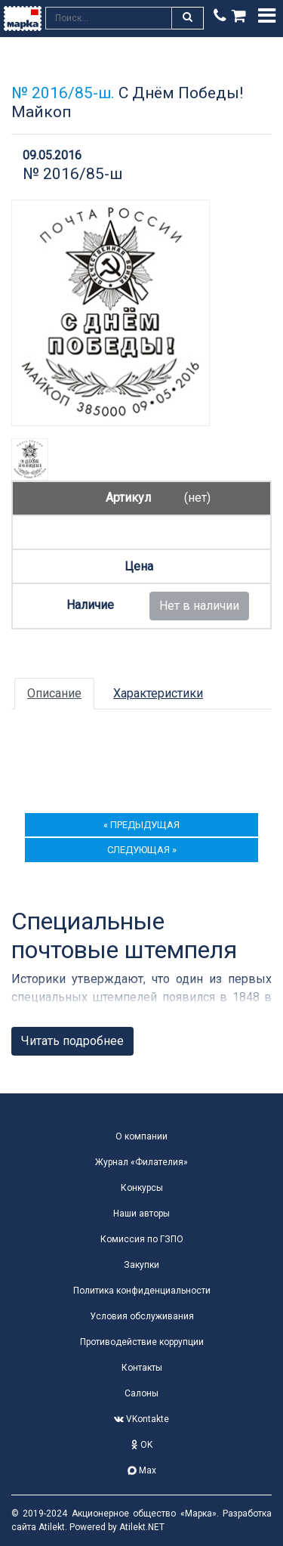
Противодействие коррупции (142, 1342)
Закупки (141, 1265)
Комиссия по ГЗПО (141, 1239)
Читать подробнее (72, 1041)
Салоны (141, 1393)
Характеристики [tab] (158, 693)
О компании (141, 1136)
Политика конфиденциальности (142, 1290)
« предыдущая (141, 824)
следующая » (142, 849)
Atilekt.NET (142, 1527)
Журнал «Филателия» (141, 1162)
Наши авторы (141, 1213)
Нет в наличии (199, 605)
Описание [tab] (54, 693)
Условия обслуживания (142, 1316)
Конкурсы (142, 1188)
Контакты (142, 1367)
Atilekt (51, 1527)
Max (142, 1470)
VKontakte (141, 1419)
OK (141, 1444)
